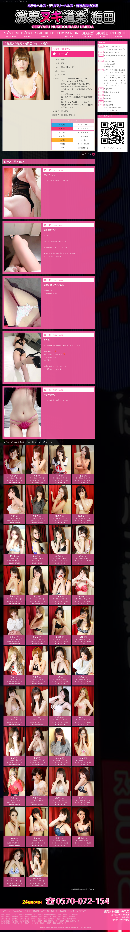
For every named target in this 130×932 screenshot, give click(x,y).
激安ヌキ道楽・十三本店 (47, 917)
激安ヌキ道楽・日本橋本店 (47, 914)
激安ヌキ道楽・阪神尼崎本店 (66, 919)
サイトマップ (81, 911)
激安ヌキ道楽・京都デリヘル (47, 921)
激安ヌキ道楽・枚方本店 (9, 919)
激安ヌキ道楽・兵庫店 (27, 921)
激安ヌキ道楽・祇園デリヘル (69, 921)
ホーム (4, 1)
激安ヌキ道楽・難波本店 (27, 914)
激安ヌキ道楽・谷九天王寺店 (68, 914)
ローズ (25, 1)
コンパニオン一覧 (15, 1)
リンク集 (71, 911)
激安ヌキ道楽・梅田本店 (9, 917)
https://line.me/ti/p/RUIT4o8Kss (112, 150)
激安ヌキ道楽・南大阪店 (46, 919)
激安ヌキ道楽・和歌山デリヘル (11, 923)
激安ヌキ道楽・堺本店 (27, 919)
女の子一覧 (45, 911)
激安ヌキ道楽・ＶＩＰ (8, 914)
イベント (27, 911)
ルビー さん (86, 154)
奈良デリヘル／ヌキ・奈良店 (34, 923)
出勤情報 (36, 911)
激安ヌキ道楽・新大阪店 (66, 917)
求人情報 (63, 911)
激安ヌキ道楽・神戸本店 (9, 921)
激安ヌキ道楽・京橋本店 (28, 917)
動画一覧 (54, 911)
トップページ (5, 911)
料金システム (17, 911)
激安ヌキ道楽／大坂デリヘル (56, 923)
